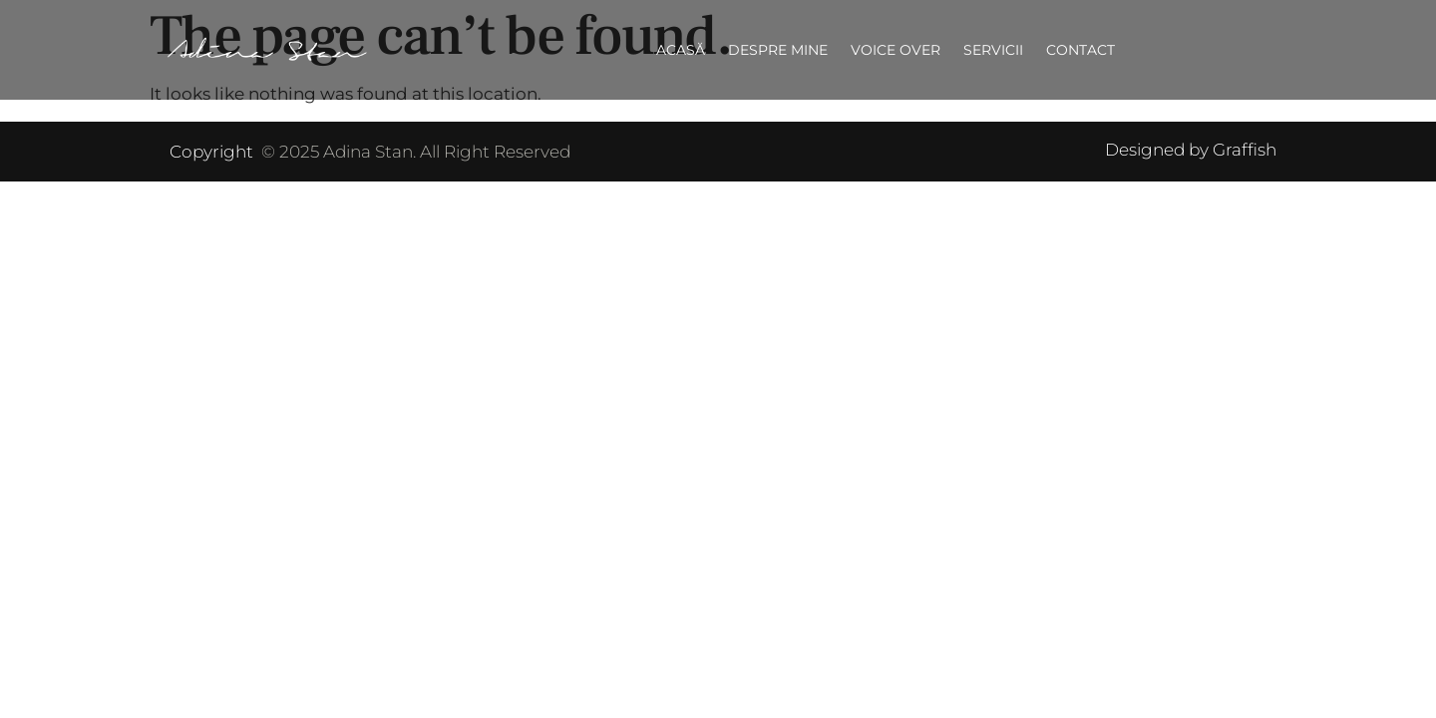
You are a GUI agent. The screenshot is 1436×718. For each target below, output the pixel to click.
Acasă (680, 50)
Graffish (1244, 150)
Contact (1080, 50)
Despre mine (778, 50)
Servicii (993, 50)
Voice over (895, 50)
